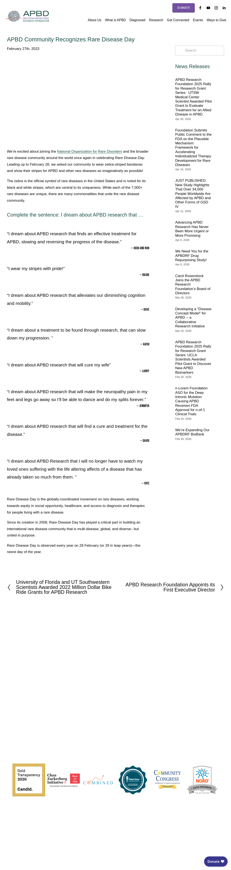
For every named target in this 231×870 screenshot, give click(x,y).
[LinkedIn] (222, 8)
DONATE (181, 8)
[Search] (199, 50)
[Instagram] (214, 8)
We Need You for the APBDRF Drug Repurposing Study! (191, 255)
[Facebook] (198, 8)
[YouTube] (206, 8)
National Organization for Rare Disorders (89, 151)
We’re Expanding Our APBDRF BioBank (192, 432)
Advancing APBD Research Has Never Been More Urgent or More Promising (192, 228)
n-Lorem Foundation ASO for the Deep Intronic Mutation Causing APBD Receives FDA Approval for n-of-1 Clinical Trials (191, 401)
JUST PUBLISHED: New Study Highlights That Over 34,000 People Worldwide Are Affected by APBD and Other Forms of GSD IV (193, 193)
